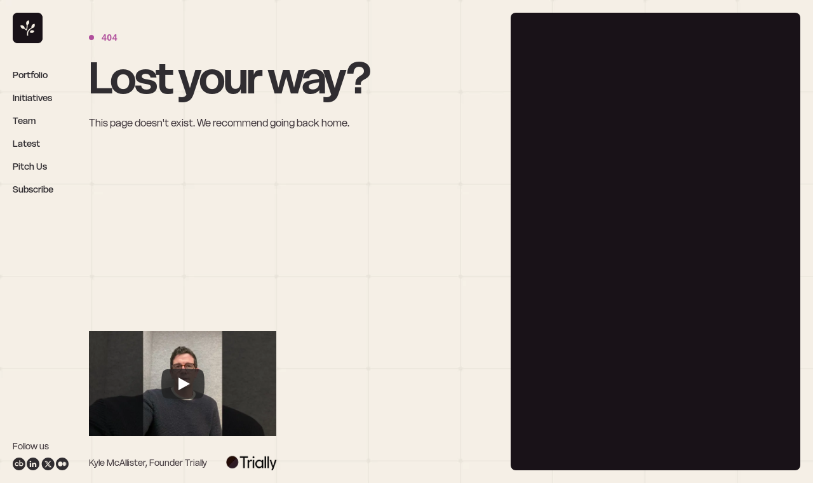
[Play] (183, 384)
